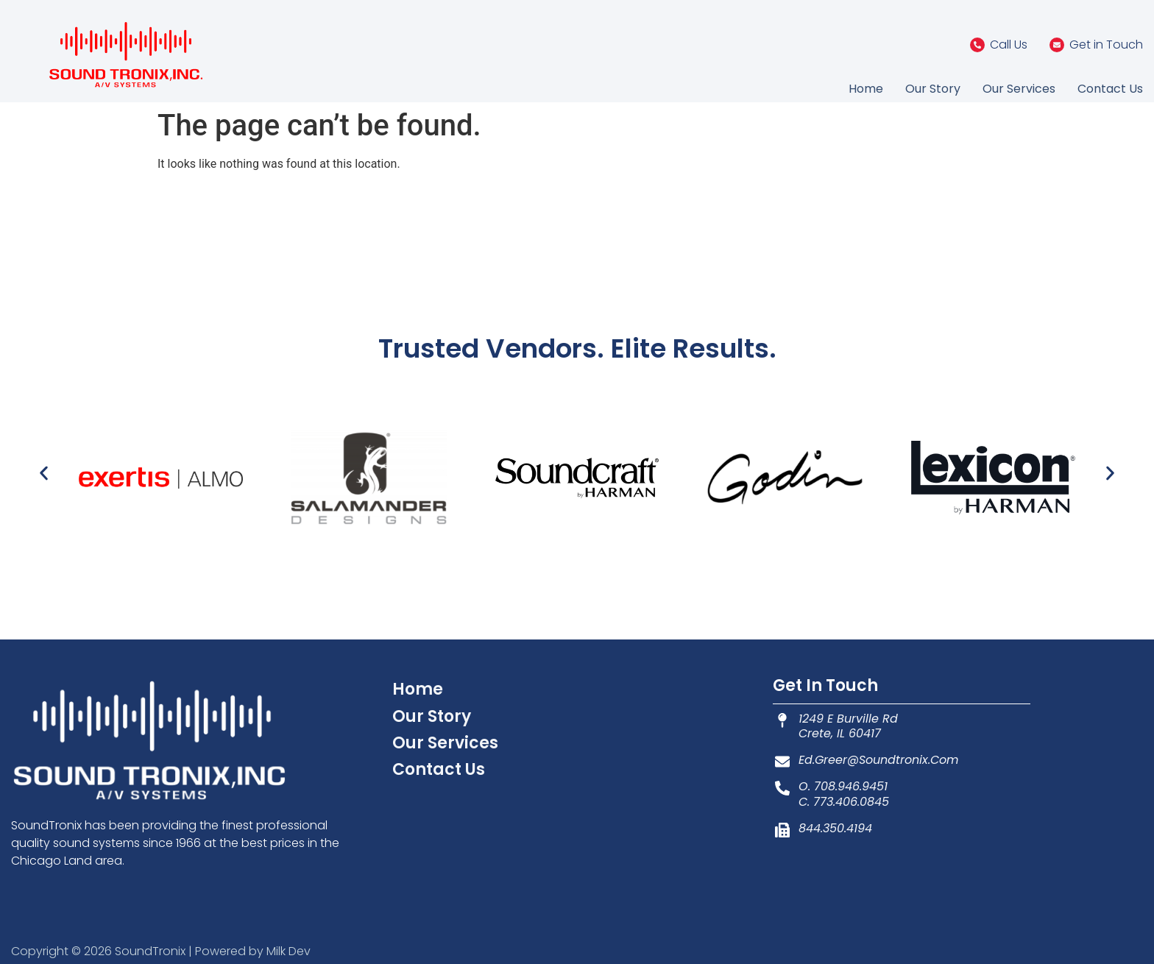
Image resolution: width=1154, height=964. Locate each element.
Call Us (1008, 44)
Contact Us (1110, 88)
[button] (44, 473)
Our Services (1019, 88)
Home (866, 88)
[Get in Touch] (1056, 45)
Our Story (932, 88)
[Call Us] (977, 45)
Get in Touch (1106, 44)
